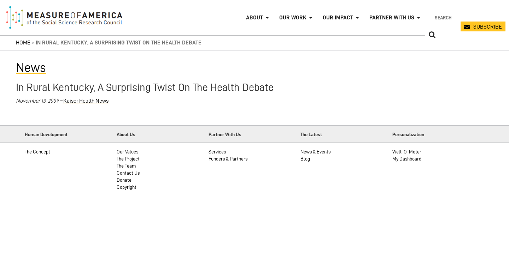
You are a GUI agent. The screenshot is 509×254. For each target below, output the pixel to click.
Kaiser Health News (86, 101)
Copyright (126, 187)
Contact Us (128, 172)
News (31, 67)
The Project (128, 158)
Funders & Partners (228, 158)
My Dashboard (406, 158)
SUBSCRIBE (487, 27)
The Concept (37, 151)
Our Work (292, 17)
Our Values (127, 151)
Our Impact (338, 17)
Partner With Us (225, 134)
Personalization (408, 134)
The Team (126, 165)
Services (217, 151)
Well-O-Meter (406, 151)
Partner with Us (391, 17)
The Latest (311, 134)
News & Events (315, 151)
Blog (305, 158)
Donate (124, 179)
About (254, 17)
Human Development (46, 134)
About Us (126, 134)
